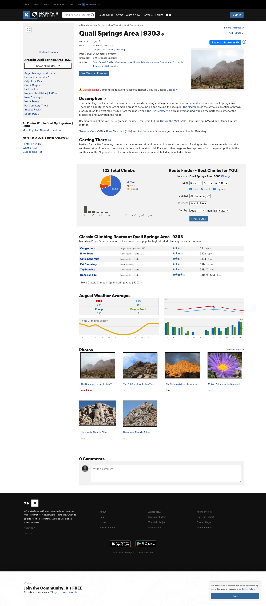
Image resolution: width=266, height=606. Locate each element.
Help (102, 516)
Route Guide (105, 14)
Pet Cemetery (146, 131)
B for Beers (143, 120)
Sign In (237, 14)
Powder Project (205, 521)
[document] (235, 591)
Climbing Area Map (48, 52)
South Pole (30, 113)
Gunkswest (120, 62)
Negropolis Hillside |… (131, 253)
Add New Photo (235, 349)
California (99, 25)
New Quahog (32, 97)
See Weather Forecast (94, 73)
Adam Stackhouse (150, 62)
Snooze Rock (32, 109)
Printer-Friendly (32, 143)
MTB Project (155, 526)
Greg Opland (99, 62)
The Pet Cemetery (157, 110)
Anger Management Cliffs (39, 73)
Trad (193, 189)
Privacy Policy (248, 589)
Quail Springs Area (133, 25)
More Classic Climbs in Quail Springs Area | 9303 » (111, 282)
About (103, 511)
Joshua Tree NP (114, 25)
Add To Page (236, 32)
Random (56, 130)
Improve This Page (233, 27)
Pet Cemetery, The (35, 105)
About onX (30, 527)
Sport (205, 189)
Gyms (119, 14)
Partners (148, 14)
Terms (140, 552)
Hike (46, 4)
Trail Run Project (206, 516)
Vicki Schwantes (110, 66)
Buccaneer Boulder (35, 77)
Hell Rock (30, 89)
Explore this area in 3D (227, 41)
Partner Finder (108, 526)
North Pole (30, 101)
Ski (71, 4)
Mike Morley (134, 62)
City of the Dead (33, 81)
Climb (26, 4)
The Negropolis (192, 106)
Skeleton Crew (88, 131)
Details (172, 89)
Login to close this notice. (66, 592)
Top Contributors (158, 516)
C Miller (97, 57)
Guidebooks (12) (32, 151)
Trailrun (59, 4)
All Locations (85, 25)
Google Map (99, 49)
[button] (194, 68)
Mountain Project (158, 521)
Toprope (219, 189)
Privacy (149, 552)
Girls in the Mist (169, 120)
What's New (133, 14)
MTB (36, 4)
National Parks (204, 526)
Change (226, 176)
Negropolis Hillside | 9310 (39, 93)
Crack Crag (31, 85)
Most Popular (30, 130)
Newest (44, 130)
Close (235, 595)
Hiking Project (204, 511)
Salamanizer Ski (168, 62)
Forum (159, 14)
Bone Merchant (115, 131)
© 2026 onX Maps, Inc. (124, 552)
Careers (28, 532)
